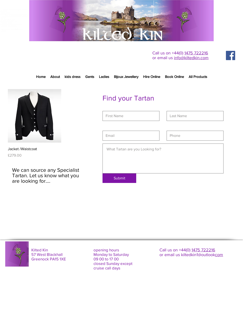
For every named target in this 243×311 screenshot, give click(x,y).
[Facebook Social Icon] (230, 55)
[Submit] (119, 178)
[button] (90, 77)
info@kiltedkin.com (191, 57)
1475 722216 (196, 53)
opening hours (106, 250)
